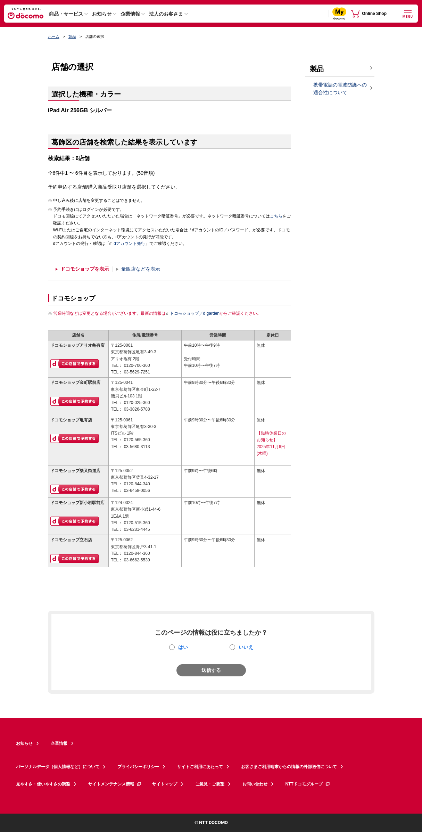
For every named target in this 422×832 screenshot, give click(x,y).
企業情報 (130, 14)
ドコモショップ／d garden (193, 313)
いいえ (246, 647)
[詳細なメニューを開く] (407, 13)
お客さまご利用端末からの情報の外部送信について (289, 766)
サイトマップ (164, 784)
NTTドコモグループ (308, 784)
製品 (72, 36)
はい (183, 647)
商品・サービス (66, 14)
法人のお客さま (166, 14)
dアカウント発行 (127, 243)
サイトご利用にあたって (200, 766)
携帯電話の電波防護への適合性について (340, 89)
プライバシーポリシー (138, 766)
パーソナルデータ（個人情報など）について (57, 766)
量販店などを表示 (140, 269)
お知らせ (101, 14)
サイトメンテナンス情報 (115, 784)
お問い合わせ (254, 784)
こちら (276, 216)
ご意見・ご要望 (209, 784)
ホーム (53, 36)
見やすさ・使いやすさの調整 (43, 784)
